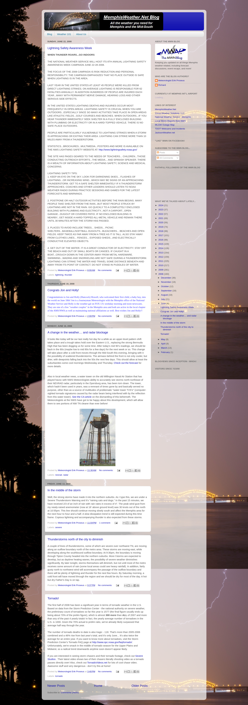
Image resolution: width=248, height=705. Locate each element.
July (163, 299)
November (166, 282)
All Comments (165, 158)
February (166, 352)
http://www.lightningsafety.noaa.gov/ (118, 149)
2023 (161, 209)
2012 (161, 257)
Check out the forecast (126, 363)
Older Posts (140, 685)
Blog (49, 34)
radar (65, 475)
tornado (59, 676)
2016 (161, 240)
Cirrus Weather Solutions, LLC (170, 113)
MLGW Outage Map (165, 125)
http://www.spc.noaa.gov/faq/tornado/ (112, 642)
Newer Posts (56, 685)
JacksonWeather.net (165, 132)
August (165, 295)
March (164, 348)
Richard (162, 85)
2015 (161, 244)
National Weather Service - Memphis (173, 117)
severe (58, 527)
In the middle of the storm (64, 490)
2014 (161, 248)
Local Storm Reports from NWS (170, 121)
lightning (59, 275)
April (163, 343)
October (165, 286)
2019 (161, 227)
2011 (161, 261)
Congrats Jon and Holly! (63, 290)
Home (98, 685)
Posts (161, 152)
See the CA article (82, 397)
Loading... (160, 97)
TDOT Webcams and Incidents (170, 129)
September (167, 290)
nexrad (58, 475)
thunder (68, 275)
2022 (161, 214)
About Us (81, 34)
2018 (161, 231)
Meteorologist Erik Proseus (171, 80)
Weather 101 (64, 34)
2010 (161, 265)
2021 (161, 218)
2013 (161, 252)
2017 (161, 235)
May (163, 339)
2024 (161, 205)
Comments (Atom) (70, 692)
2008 (161, 274)
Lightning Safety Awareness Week (70, 48)
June (163, 303)
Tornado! (53, 598)
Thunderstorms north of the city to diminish (75, 539)
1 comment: (105, 523)
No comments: (105, 270)
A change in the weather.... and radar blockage (78, 332)
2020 (161, 222)
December (166, 278)
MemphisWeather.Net (165, 109)
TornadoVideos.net (97, 662)
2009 (161, 270)
